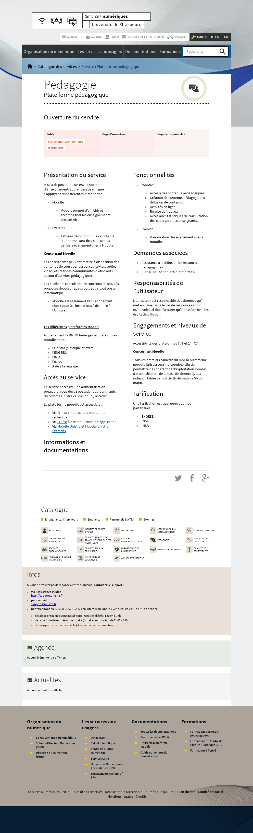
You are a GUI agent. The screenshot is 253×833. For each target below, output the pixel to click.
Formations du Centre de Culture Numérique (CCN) (206, 743)
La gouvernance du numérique (56, 738)
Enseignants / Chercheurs (61, 519)
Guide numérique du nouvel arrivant (154, 754)
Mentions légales (120, 796)
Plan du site (186, 791)
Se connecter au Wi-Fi (155, 737)
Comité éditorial (210, 791)
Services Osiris (100, 758)
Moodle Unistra (69, 426)
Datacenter (98, 738)
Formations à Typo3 (203, 750)
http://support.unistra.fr (47, 595)
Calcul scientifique (103, 743)
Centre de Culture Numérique (102, 751)
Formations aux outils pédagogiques (204, 733)
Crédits (141, 796)
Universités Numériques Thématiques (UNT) (106, 766)
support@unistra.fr (43, 604)
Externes (148, 519)
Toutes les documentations (158, 731)
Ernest (62, 412)
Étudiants (93, 519)
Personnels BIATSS (122, 519)
